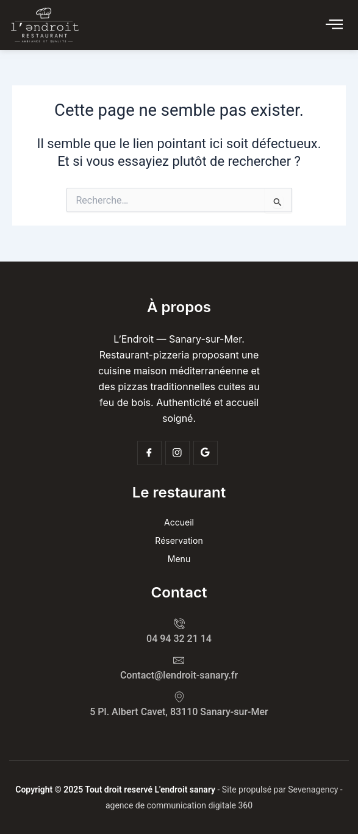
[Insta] (177, 453)
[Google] (205, 453)
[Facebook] (149, 453)
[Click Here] (334, 25)
